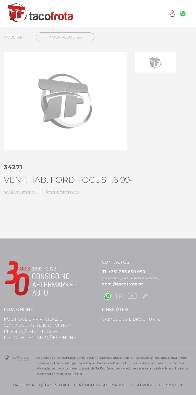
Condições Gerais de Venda (37, 325)
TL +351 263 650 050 (123, 271)
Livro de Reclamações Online (40, 337)
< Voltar (13, 37)
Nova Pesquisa (65, 37)
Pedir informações (62, 192)
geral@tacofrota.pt (122, 284)
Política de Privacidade (33, 319)
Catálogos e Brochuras (131, 319)
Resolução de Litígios (30, 331)
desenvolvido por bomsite (157, 385)
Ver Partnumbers (19, 192)
